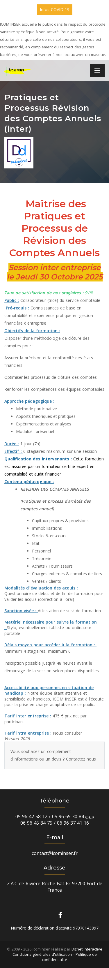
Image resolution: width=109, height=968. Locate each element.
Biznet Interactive (87, 949)
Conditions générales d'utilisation (42, 954)
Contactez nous (81, 759)
